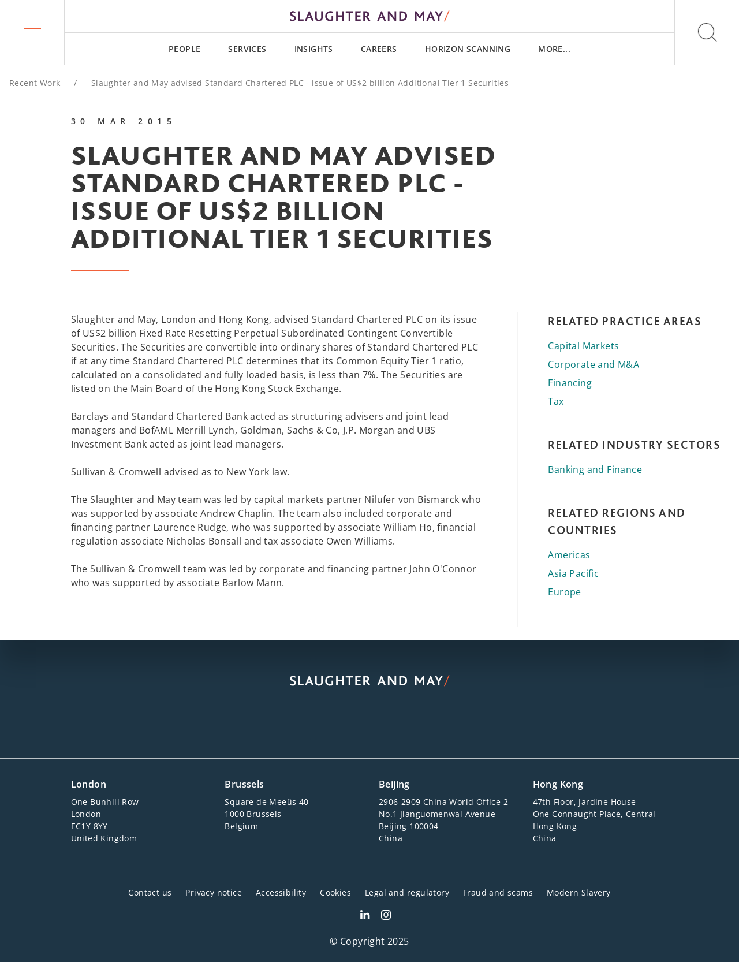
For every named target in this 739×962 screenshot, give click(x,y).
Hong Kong (558, 784)
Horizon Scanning (467, 48)
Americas (569, 555)
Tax (555, 401)
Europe (564, 592)
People (184, 48)
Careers (379, 48)
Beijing (394, 784)
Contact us (149, 892)
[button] (32, 32)
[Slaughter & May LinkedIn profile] (365, 916)
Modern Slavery (579, 892)
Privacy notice (213, 892)
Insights (313, 48)
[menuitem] (184, 49)
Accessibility (281, 892)
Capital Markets (583, 346)
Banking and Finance (595, 469)
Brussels (244, 784)
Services (247, 48)
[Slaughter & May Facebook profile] (386, 916)
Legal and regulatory (407, 892)
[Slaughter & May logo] (369, 16)
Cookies (335, 892)
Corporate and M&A (593, 364)
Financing (570, 382)
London (88, 784)
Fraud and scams (498, 892)
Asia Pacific (573, 573)
